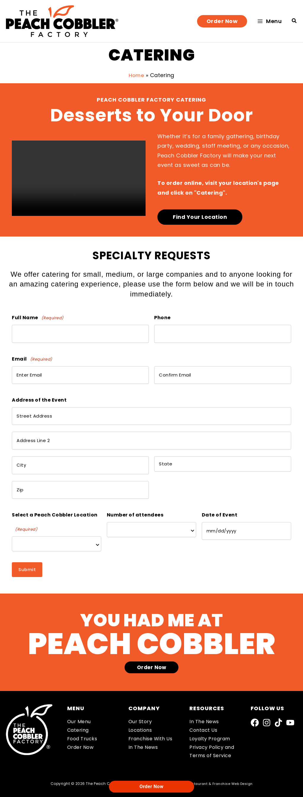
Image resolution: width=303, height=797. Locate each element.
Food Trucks (82, 724)
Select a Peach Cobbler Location (55, 507)
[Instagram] (266, 708)
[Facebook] (255, 708)
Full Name (38, 318)
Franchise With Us (150, 724)
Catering (78, 715)
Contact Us (203, 715)
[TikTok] (278, 708)
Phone (162, 317)
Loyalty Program (209, 724)
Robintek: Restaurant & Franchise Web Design (211, 768)
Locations (140, 715)
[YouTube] (290, 708)
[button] (222, 21)
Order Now (80, 732)
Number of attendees (135, 499)
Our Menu (79, 706)
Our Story (140, 706)
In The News (143, 732)
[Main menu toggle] (269, 21)
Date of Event (220, 499)
